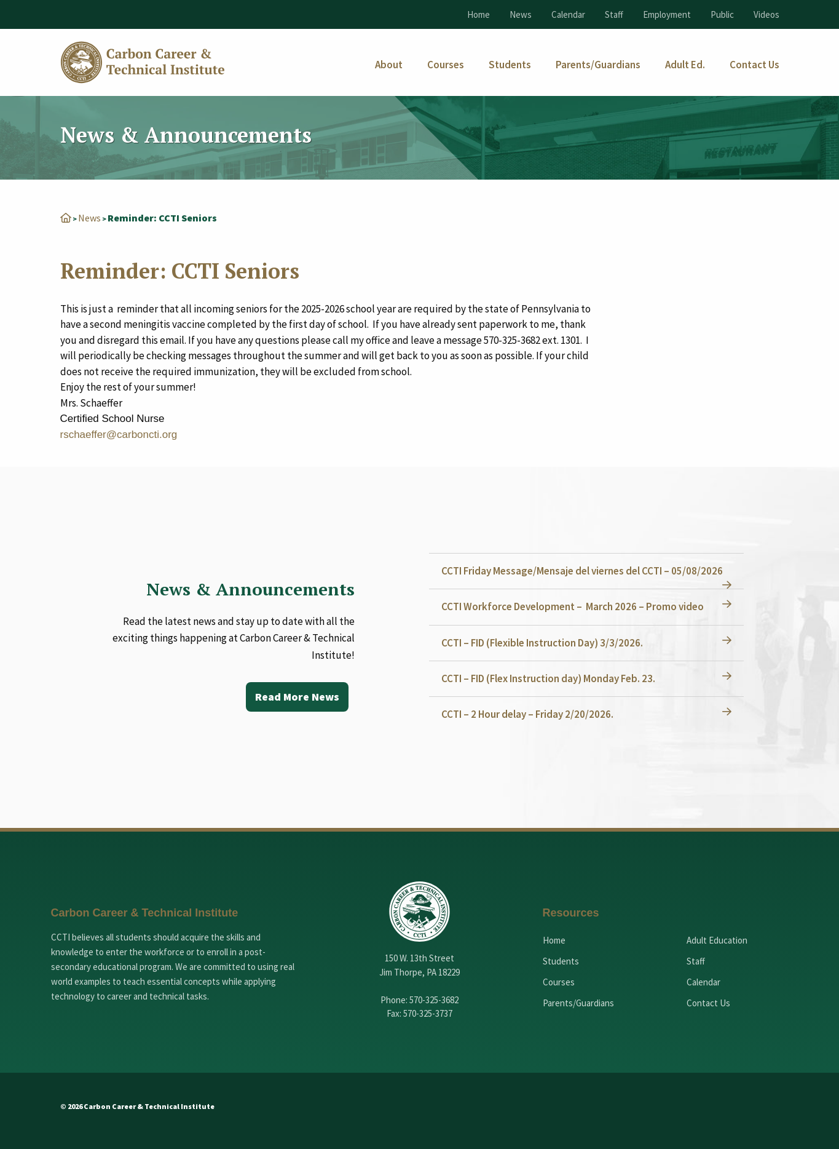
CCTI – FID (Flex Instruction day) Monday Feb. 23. (548, 678)
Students (561, 961)
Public (722, 14)
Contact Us (708, 1003)
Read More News (297, 697)
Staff (614, 14)
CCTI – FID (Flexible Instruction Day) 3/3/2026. (542, 643)
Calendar (568, 14)
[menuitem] (389, 65)
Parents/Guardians (578, 1003)
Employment (667, 14)
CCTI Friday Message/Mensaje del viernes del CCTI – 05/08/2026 (582, 571)
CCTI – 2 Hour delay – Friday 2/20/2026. (527, 714)
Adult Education (717, 940)
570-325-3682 (434, 1000)
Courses (559, 982)
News (521, 14)
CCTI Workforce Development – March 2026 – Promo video (572, 606)
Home (478, 14)
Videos (766, 14)
